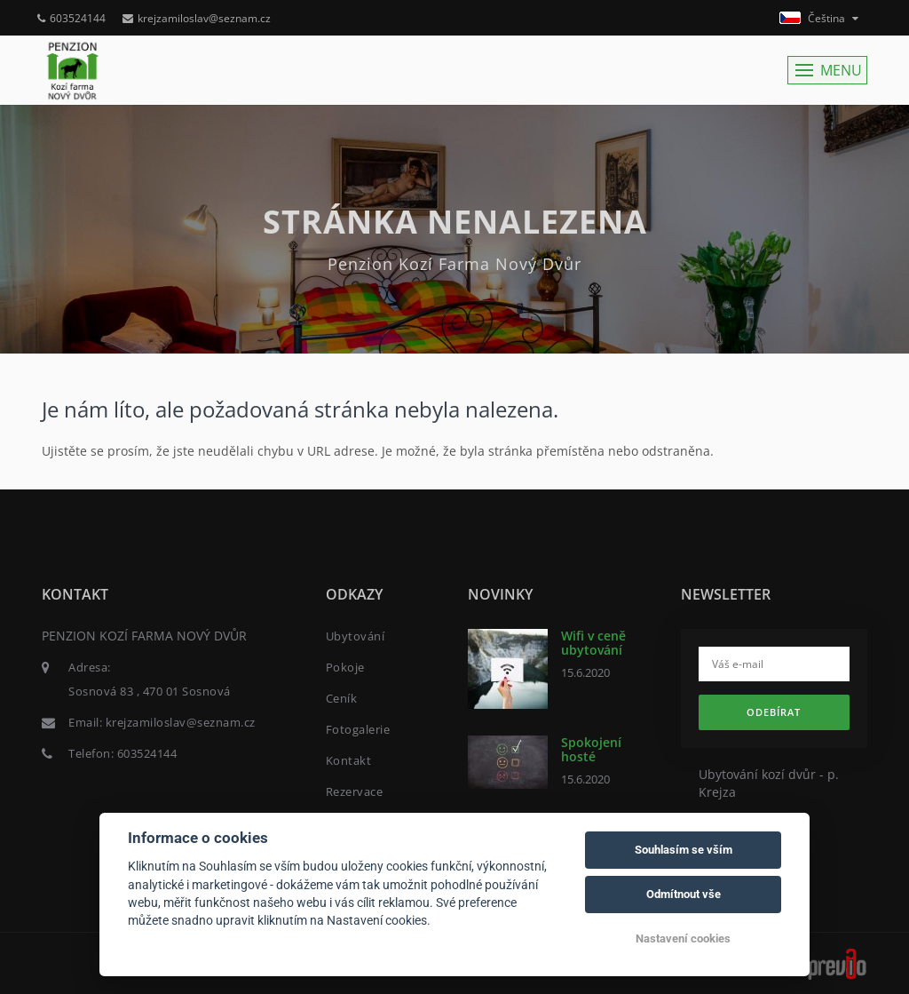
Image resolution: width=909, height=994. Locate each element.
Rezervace (354, 791)
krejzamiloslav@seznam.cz (197, 18)
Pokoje (345, 667)
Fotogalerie (358, 729)
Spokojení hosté (591, 749)
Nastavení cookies (683, 938)
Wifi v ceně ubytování (593, 642)
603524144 (71, 18)
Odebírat (774, 712)
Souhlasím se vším (683, 849)
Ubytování (355, 636)
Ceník (342, 698)
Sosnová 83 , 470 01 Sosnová (149, 691)
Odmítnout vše (683, 894)
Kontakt (349, 760)
